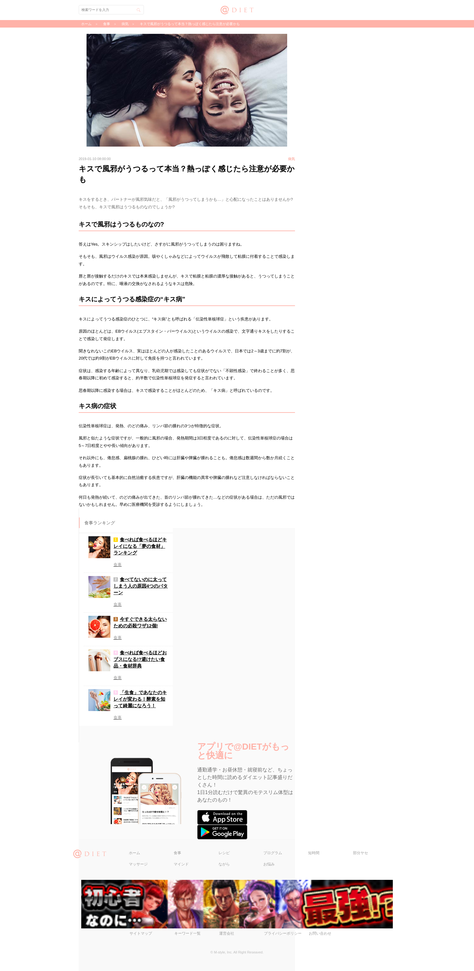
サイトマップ (140, 933)
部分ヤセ (360, 853)
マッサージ (138, 864)
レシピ (224, 853)
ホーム (134, 853)
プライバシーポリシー (283, 933)
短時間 (313, 853)
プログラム (272, 853)
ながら (224, 864)
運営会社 (226, 933)
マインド (181, 864)
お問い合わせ (320, 933)
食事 (177, 853)
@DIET (237, 9)
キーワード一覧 (187, 933)
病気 (125, 24)
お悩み (269, 864)
